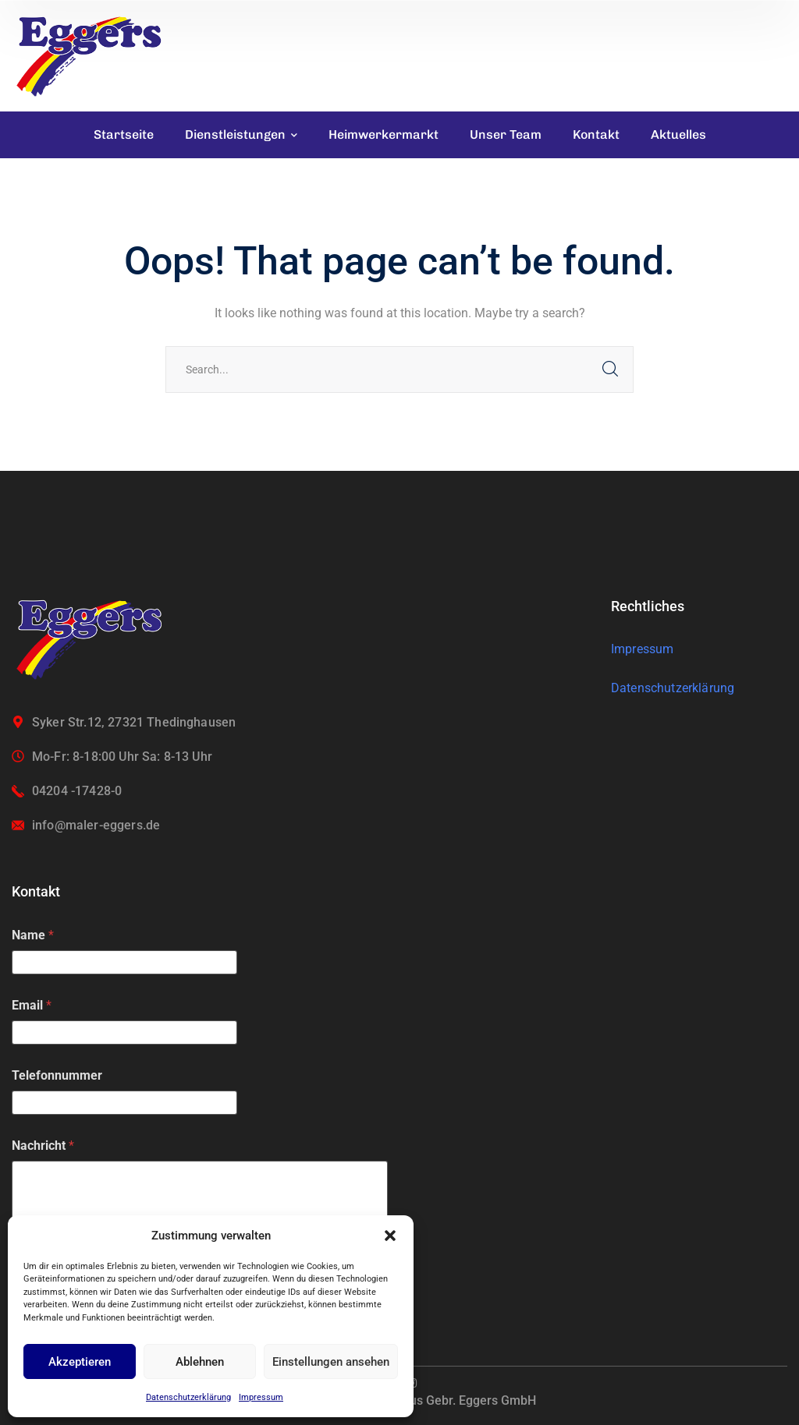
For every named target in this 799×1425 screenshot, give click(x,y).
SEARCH (610, 369)
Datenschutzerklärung (188, 1397)
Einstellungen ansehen (330, 1362)
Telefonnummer (57, 1075)
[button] (390, 1235)
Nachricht (43, 1145)
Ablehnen (200, 1362)
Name (33, 935)
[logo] (90, 55)
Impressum (261, 1397)
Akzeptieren (79, 1362)
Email (31, 1005)
